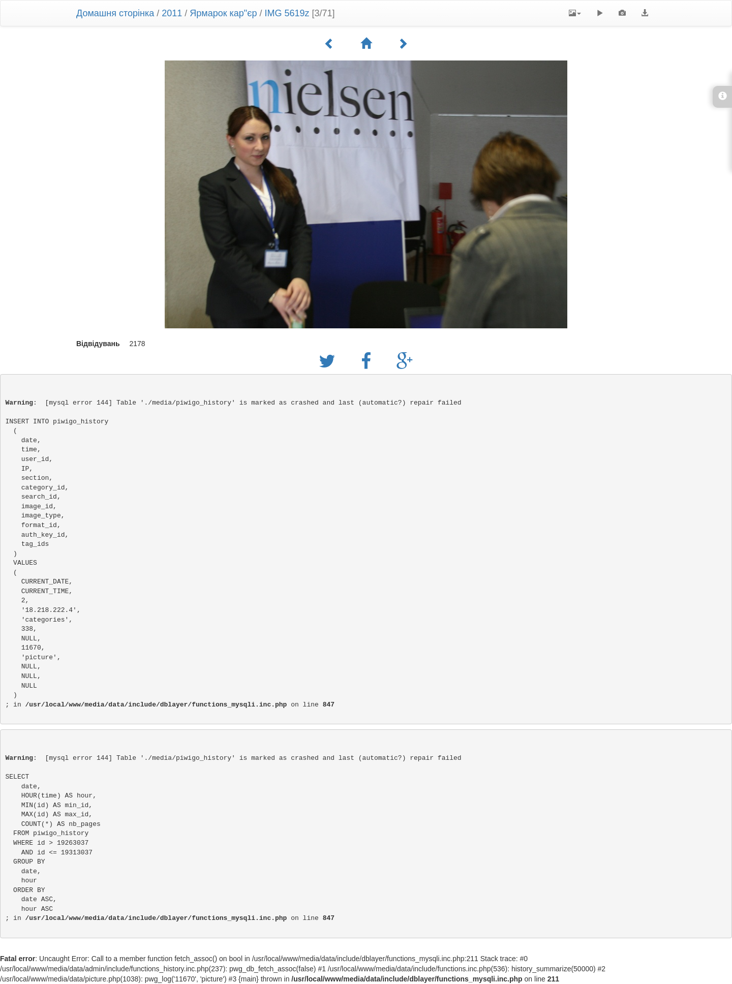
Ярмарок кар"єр (223, 13)
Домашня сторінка (115, 13)
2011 (172, 13)
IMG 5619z (286, 13)
